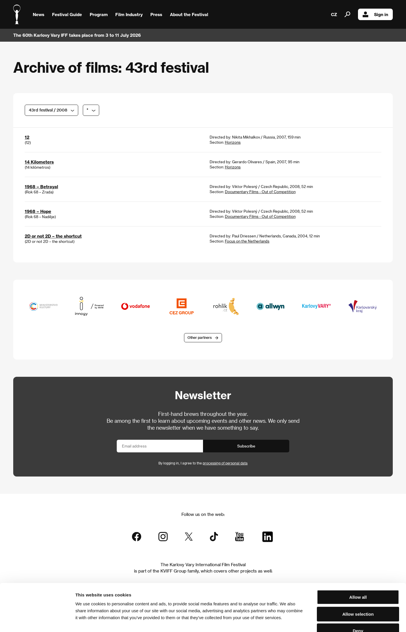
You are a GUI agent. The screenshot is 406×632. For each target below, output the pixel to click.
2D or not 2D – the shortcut (53, 236)
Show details (300, 620)
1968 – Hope (38, 211)
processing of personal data (225, 463)
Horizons (233, 142)
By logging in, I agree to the (203, 463)
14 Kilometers (39, 161)
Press (156, 14)
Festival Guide (67, 14)
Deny (358, 595)
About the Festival (189, 14)
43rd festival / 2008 (48, 109)
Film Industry (129, 14)
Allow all (358, 561)
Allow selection (358, 578)
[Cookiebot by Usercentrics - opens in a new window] (37, 620)
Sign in (375, 14)
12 (27, 137)
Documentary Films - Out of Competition (260, 191)
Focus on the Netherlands (247, 241)
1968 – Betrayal (41, 186)
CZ (334, 14)
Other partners (199, 338)
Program (99, 14)
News (38, 14)
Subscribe (246, 446)
